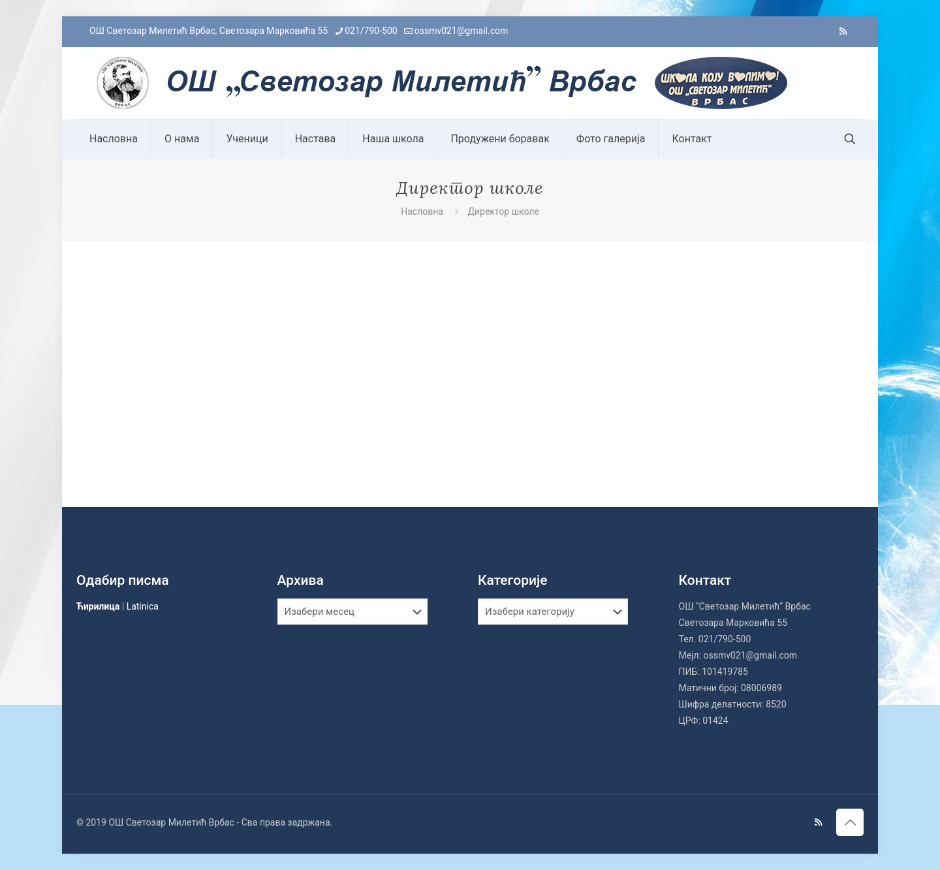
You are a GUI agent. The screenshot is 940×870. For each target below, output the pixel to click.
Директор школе (503, 211)
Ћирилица (97, 606)
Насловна (422, 211)
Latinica (143, 606)
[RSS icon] (843, 31)
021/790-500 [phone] (371, 30)
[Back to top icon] (850, 822)
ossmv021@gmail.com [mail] (462, 30)
